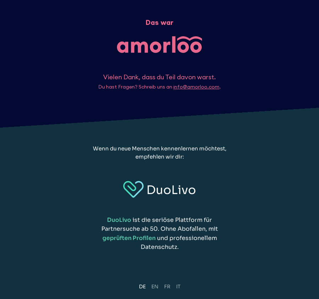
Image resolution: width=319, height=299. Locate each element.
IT (178, 286)
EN (154, 286)
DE (142, 286)
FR (167, 286)
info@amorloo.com (196, 87)
